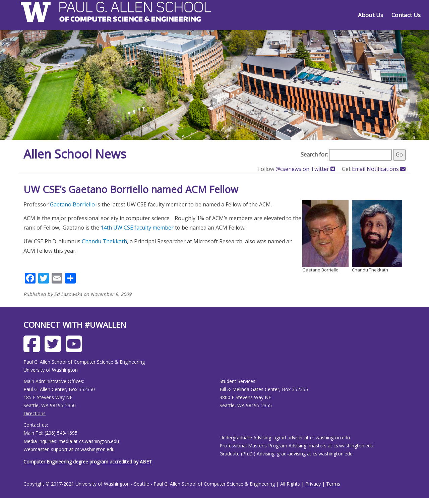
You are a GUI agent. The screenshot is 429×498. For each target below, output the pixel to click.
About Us (370, 15)
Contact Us (406, 15)
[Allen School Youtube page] (75, 349)
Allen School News (74, 154)
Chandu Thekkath (104, 241)
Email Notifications (379, 169)
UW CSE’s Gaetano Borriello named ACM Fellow (130, 189)
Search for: (314, 154)
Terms (333, 484)
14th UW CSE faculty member (137, 227)
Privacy (313, 484)
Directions (34, 413)
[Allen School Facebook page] (33, 349)
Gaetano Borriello (72, 204)
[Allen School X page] (54, 349)
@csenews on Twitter (305, 169)
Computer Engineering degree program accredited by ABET (87, 461)
